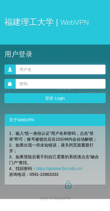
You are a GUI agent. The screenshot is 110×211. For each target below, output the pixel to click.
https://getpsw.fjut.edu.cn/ (59, 168)
